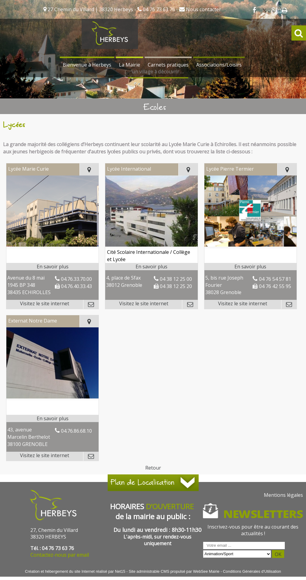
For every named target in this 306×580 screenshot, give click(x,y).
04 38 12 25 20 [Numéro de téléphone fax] (176, 286)
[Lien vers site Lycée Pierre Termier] (250, 244)
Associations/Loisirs (219, 64)
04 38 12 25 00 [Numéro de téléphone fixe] (176, 279)
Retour (153, 467)
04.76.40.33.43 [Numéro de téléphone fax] (76, 286)
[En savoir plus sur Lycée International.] (151, 266)
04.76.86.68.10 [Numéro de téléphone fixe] (76, 431)
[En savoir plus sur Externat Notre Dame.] (52, 418)
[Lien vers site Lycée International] (151, 244)
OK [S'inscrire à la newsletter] (278, 554)
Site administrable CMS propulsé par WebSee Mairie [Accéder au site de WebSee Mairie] (174, 571)
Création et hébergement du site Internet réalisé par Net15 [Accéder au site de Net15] (75, 571)
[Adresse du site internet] (44, 304)
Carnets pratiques (168, 64)
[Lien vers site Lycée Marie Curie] (52, 244)
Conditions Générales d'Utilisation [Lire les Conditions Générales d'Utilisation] (252, 571)
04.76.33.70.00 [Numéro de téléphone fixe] (76, 279)
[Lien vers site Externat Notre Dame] (52, 396)
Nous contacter (203, 9)
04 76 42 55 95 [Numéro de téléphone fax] (275, 286)
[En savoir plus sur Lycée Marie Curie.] (52, 266)
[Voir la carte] (89, 169)
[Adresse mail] (91, 304)
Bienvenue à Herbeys (87, 64)
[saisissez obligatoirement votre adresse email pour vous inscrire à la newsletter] (244, 545)
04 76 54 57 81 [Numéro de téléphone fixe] (275, 279)
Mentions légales (283, 495)
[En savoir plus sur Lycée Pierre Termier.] (250, 266)
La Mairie (129, 64)
